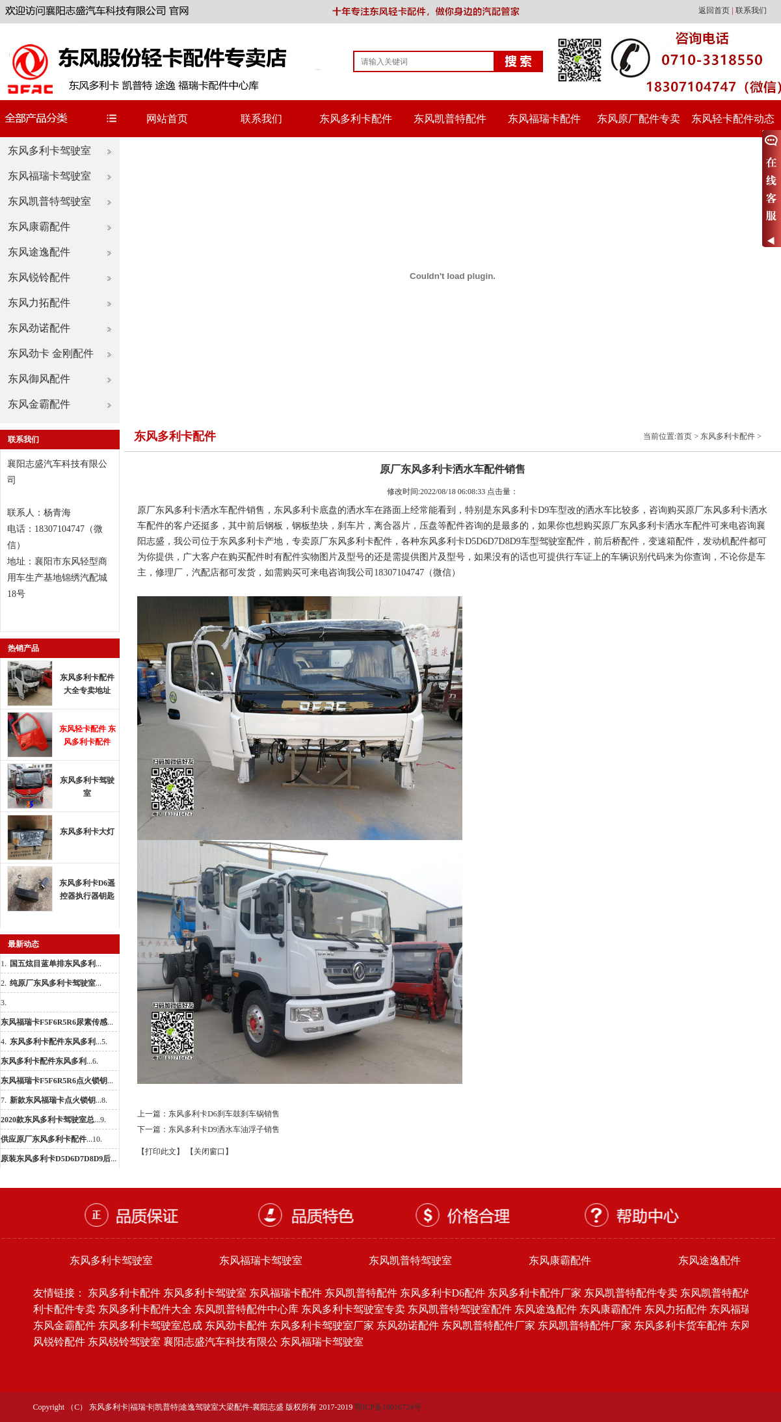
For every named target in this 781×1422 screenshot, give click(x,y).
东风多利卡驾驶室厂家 (322, 1325)
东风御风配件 (39, 378)
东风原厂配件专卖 (638, 118)
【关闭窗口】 (209, 1151)
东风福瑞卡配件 (544, 118)
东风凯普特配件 (450, 118)
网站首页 (167, 118)
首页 (684, 436)
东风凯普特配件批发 (727, 1292)
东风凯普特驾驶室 (49, 201)
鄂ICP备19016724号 (387, 1407)
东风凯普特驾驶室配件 (460, 1309)
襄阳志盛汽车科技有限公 (220, 1341)
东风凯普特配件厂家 (488, 1325)
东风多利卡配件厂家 (534, 1292)
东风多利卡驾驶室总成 (150, 1325)
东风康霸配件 (39, 226)
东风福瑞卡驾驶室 (49, 175)
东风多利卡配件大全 (145, 1309)
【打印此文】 (160, 1151)
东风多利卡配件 (355, 118)
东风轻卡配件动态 (732, 118)
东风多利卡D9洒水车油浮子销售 (224, 1129)
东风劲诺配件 (39, 328)
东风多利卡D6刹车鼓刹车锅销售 (224, 1113)
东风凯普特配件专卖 (631, 1292)
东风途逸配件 (39, 251)
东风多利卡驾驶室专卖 (353, 1309)
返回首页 (715, 10)
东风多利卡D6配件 (443, 1292)
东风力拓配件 (39, 302)
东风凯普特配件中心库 (246, 1309)
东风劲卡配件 (236, 1325)
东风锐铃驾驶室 (124, 1341)
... (55, 963)
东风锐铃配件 (39, 277)
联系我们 (751, 10)
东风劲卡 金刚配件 (51, 353)
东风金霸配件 (39, 404)
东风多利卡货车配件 (681, 1325)
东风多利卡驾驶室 (49, 150)
